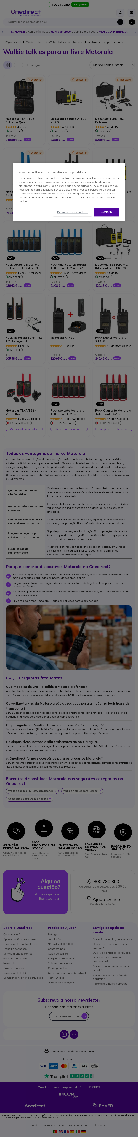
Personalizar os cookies (72, 212)
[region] (69, 192)
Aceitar (106, 212)
